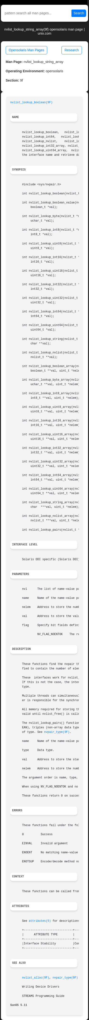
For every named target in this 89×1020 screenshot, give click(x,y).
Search (79, 13)
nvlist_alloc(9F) (35, 977)
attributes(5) (40, 921)
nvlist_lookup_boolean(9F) (31, 102)
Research (72, 50)
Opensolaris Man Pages (26, 50)
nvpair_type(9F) (57, 732)
